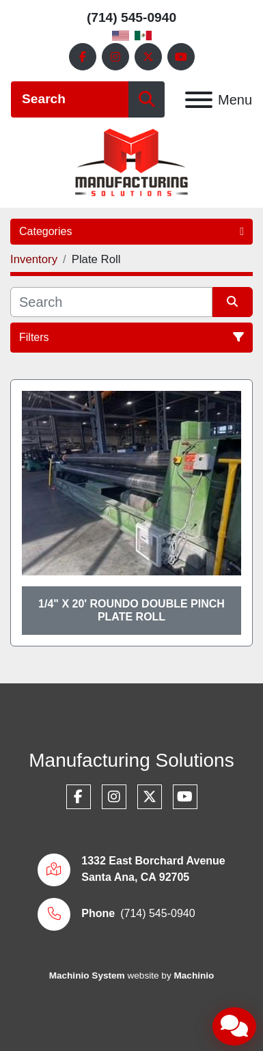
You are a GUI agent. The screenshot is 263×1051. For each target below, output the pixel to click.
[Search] (69, 99)
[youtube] (181, 56)
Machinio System (87, 975)
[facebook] (82, 56)
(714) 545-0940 (131, 17)
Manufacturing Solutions (131, 760)
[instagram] (115, 56)
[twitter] (148, 56)
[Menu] (198, 100)
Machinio (194, 975)
